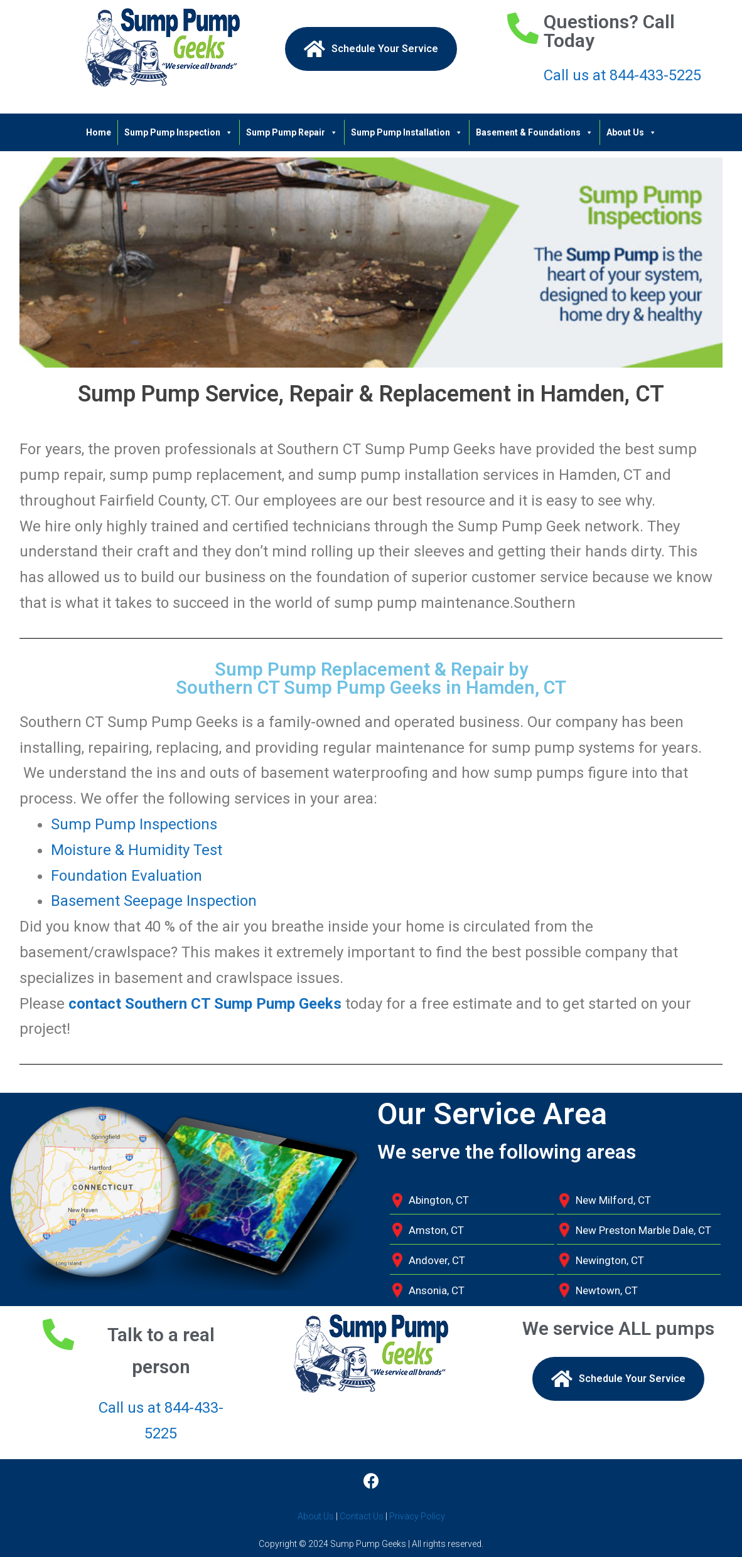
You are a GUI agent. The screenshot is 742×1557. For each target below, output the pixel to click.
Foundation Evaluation (126, 876)
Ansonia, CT (437, 1290)
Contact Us (362, 1516)
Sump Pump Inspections (134, 824)
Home (98, 132)
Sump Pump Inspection (178, 132)
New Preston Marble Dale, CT (643, 1230)
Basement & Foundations (534, 132)
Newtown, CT (607, 1290)
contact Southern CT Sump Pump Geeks (204, 1003)
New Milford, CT (613, 1200)
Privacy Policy (417, 1516)
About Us (631, 132)
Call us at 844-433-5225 (622, 75)
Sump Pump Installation (407, 132)
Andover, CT (437, 1260)
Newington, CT (610, 1260)
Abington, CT (439, 1200)
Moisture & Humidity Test (136, 850)
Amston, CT (436, 1230)
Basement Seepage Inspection (154, 901)
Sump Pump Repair (292, 132)
